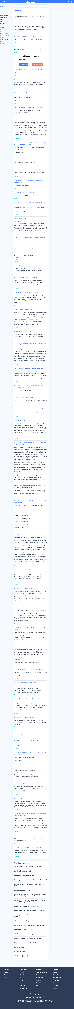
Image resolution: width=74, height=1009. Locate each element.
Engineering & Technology (3, 24)
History (2, 29)
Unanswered (6, 977)
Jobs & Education (4, 33)
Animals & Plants (4, 9)
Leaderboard (6, 972)
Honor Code (39, 974)
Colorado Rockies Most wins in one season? (26, 906)
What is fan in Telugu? (20, 947)
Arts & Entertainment (5, 11)
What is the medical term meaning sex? (24, 934)
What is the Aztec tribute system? (23, 921)
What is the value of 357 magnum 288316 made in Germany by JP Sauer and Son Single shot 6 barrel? (30, 895)
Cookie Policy (56, 985)
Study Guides (39, 980)
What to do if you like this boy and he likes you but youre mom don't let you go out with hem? (29, 901)
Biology (21, 977)
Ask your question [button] (38, 64)
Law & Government (4, 35)
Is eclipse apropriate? (20, 951)
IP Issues (55, 988)
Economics (22, 990)
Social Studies (3, 44)
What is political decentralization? (23, 871)
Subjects (2, 6)
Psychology (22, 985)
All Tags (5, 974)
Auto (1, 13)
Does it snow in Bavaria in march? (23, 929)
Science (2, 41)
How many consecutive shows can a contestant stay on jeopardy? (29, 915)
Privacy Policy (56, 980)
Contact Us (55, 974)
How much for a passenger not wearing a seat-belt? (28, 938)
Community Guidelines (41, 972)
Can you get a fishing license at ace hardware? (26, 943)
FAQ (37, 985)
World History (23, 980)
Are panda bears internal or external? (24, 875)
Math (1, 37)
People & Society (4, 39)
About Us (55, 972)
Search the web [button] (23, 64)
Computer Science (24, 988)
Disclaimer (55, 982)
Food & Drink (3, 27)
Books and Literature (5, 17)
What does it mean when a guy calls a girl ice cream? (28, 867)
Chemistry (22, 974)
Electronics (2, 21)
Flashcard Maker (40, 977)
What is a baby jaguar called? (22, 956)
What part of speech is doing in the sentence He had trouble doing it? (30, 885)
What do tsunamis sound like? (22, 890)
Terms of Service (57, 977)
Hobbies (2, 31)
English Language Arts (25, 982)
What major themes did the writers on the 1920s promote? (30, 925)
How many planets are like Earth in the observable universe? (30, 880)
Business (2, 19)
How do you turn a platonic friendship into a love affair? (29, 910)
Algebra (22, 972)
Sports (1, 46)
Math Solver (39, 982)
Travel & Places (3, 48)
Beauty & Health (4, 15)
